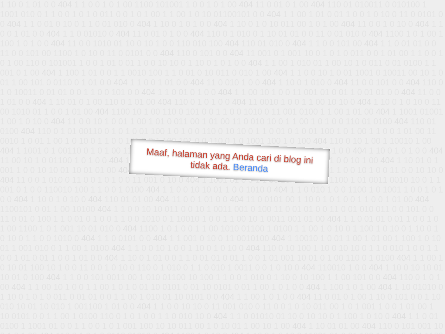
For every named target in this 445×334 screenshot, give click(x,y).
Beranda (250, 167)
